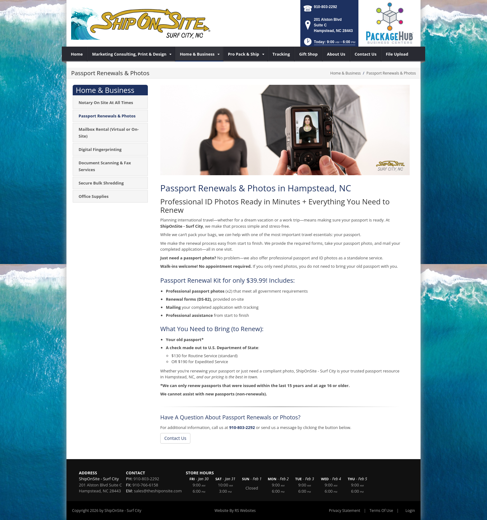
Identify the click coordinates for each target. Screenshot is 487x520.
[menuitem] (76, 54)
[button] (329, 43)
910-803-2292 (325, 7)
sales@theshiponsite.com (158, 491)
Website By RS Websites (235, 510)
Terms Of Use (381, 510)
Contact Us (175, 438)
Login (410, 510)
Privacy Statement (344, 510)
